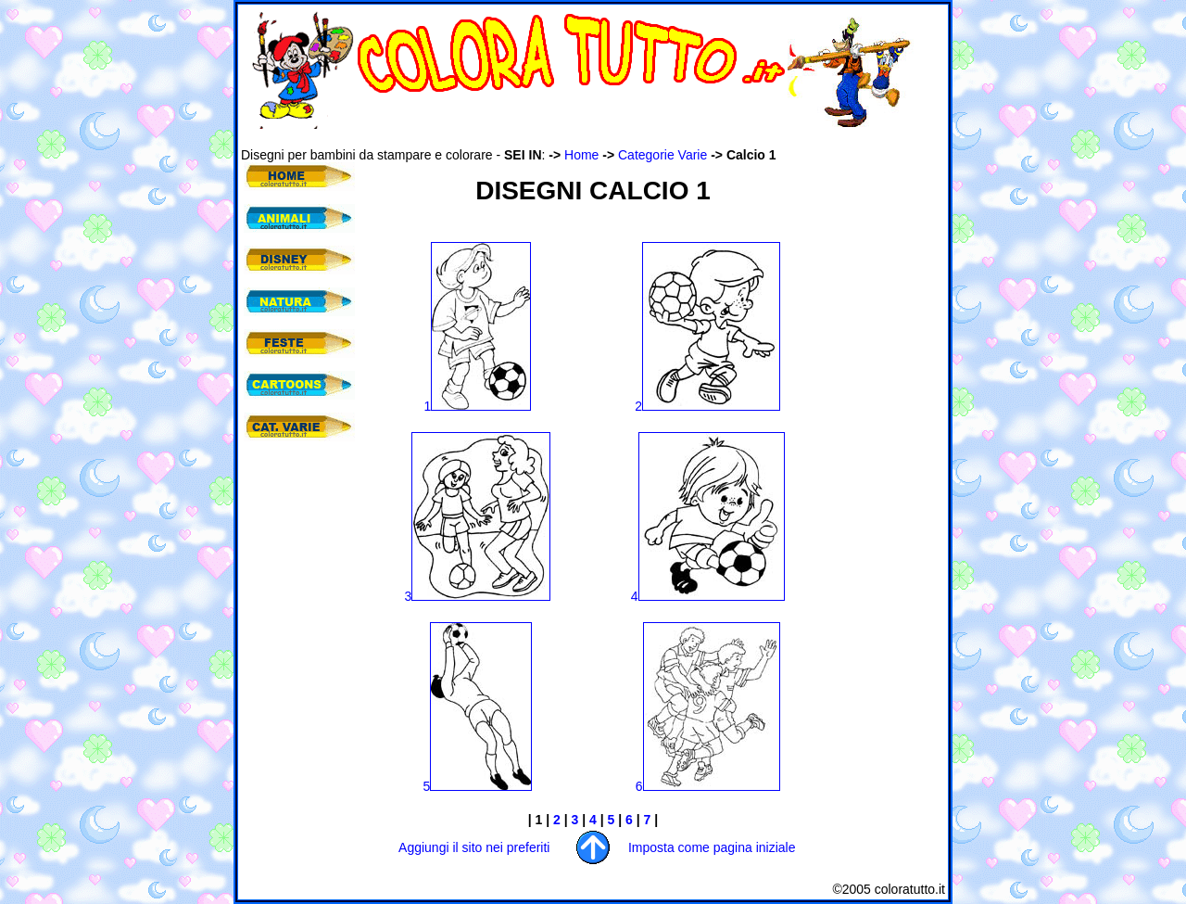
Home (581, 154)
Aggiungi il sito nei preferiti (473, 847)
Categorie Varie (662, 154)
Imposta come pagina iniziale (712, 847)
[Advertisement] (578, 138)
